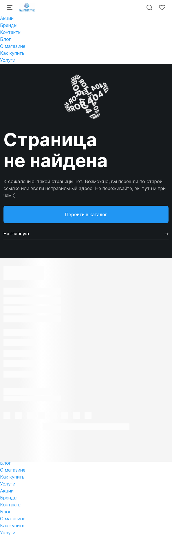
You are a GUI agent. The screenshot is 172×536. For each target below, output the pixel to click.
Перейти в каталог (86, 214)
